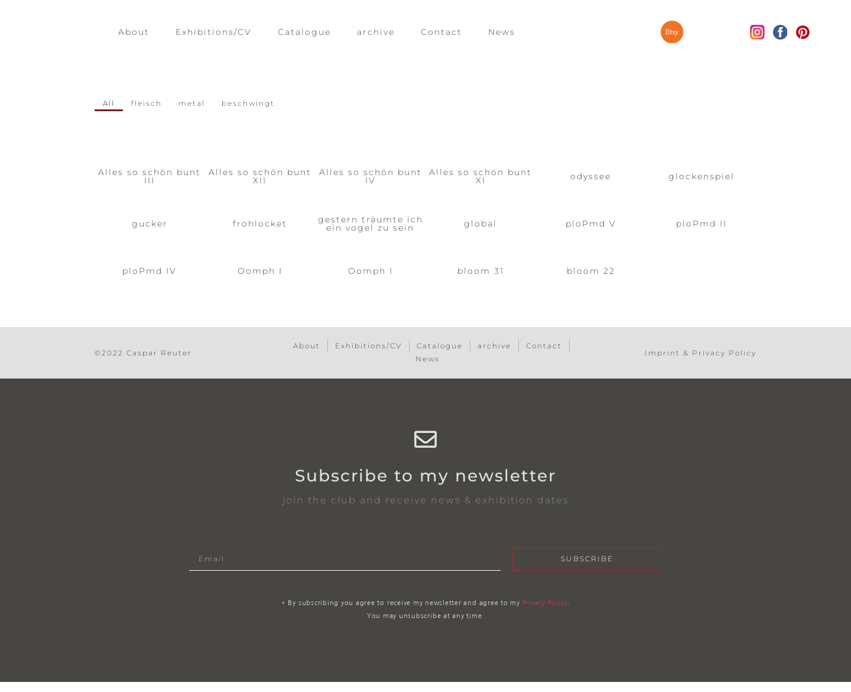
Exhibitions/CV (214, 33)
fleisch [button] (151, 104)
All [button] (110, 104)
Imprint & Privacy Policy (700, 354)
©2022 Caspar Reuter (143, 354)
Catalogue (304, 33)
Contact (441, 33)
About (134, 33)
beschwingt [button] (262, 104)
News (501, 33)
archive (376, 33)
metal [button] (200, 104)
